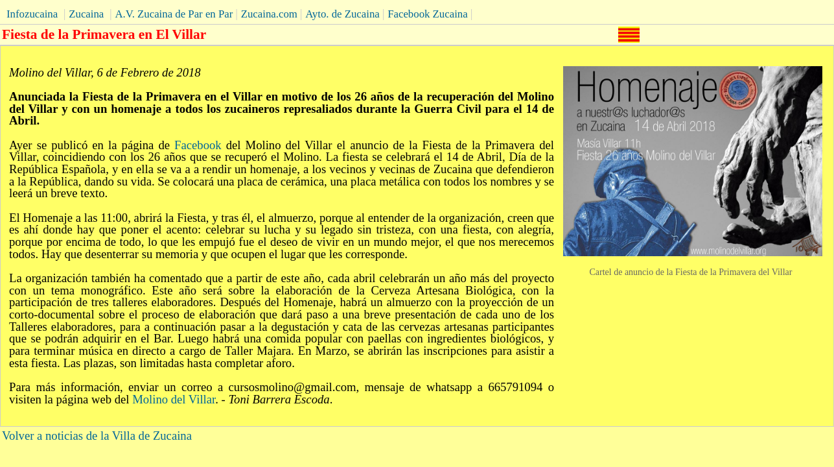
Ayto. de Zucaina (342, 14)
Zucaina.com (269, 14)
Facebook (198, 145)
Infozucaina (32, 14)
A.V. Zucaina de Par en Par (174, 14)
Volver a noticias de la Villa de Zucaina (97, 435)
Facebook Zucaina (427, 14)
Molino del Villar (173, 399)
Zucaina (86, 14)
